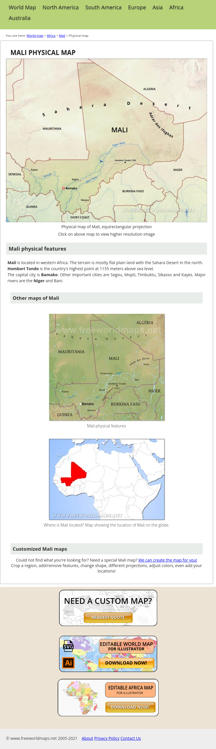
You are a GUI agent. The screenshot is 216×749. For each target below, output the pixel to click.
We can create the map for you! (167, 560)
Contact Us (131, 738)
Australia (20, 17)
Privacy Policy (106, 738)
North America (61, 7)
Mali (62, 35)
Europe (137, 7)
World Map (22, 7)
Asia (158, 7)
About (87, 738)
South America (103, 7)
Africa (176, 7)
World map (35, 35)
